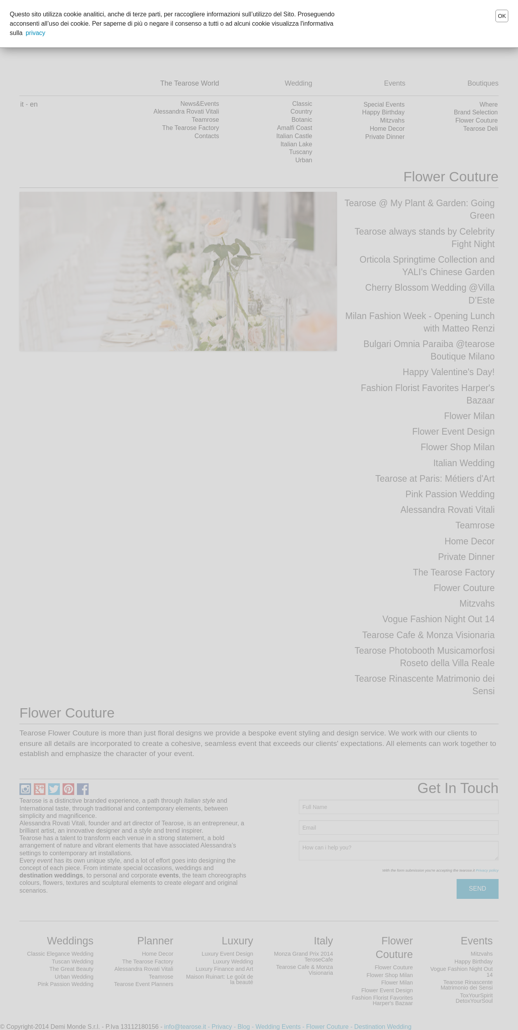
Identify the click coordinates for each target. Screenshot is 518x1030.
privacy (35, 33)
